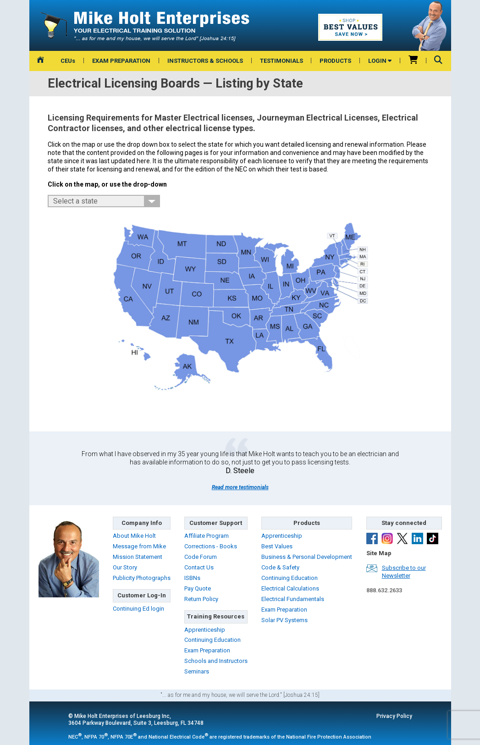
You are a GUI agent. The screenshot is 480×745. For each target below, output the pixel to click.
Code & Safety (280, 567)
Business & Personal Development (306, 556)
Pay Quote (197, 588)
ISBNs (192, 577)
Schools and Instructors (216, 660)
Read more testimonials (240, 487)
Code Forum (200, 556)
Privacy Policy (394, 716)
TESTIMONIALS (281, 60)
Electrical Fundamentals (292, 599)
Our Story (125, 567)
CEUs (68, 60)
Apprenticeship (204, 629)
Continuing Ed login (138, 608)
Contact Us (199, 567)
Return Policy (201, 599)
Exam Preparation (207, 650)
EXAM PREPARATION (121, 60)
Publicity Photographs (142, 577)
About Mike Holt (134, 535)
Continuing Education (212, 639)
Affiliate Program (206, 535)
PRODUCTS (335, 60)
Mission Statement (137, 556)
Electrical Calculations (290, 588)
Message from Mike (139, 546)
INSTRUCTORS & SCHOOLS (205, 60)
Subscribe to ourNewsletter (404, 571)
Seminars (196, 671)
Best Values (276, 546)
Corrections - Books (210, 546)
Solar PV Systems (284, 620)
